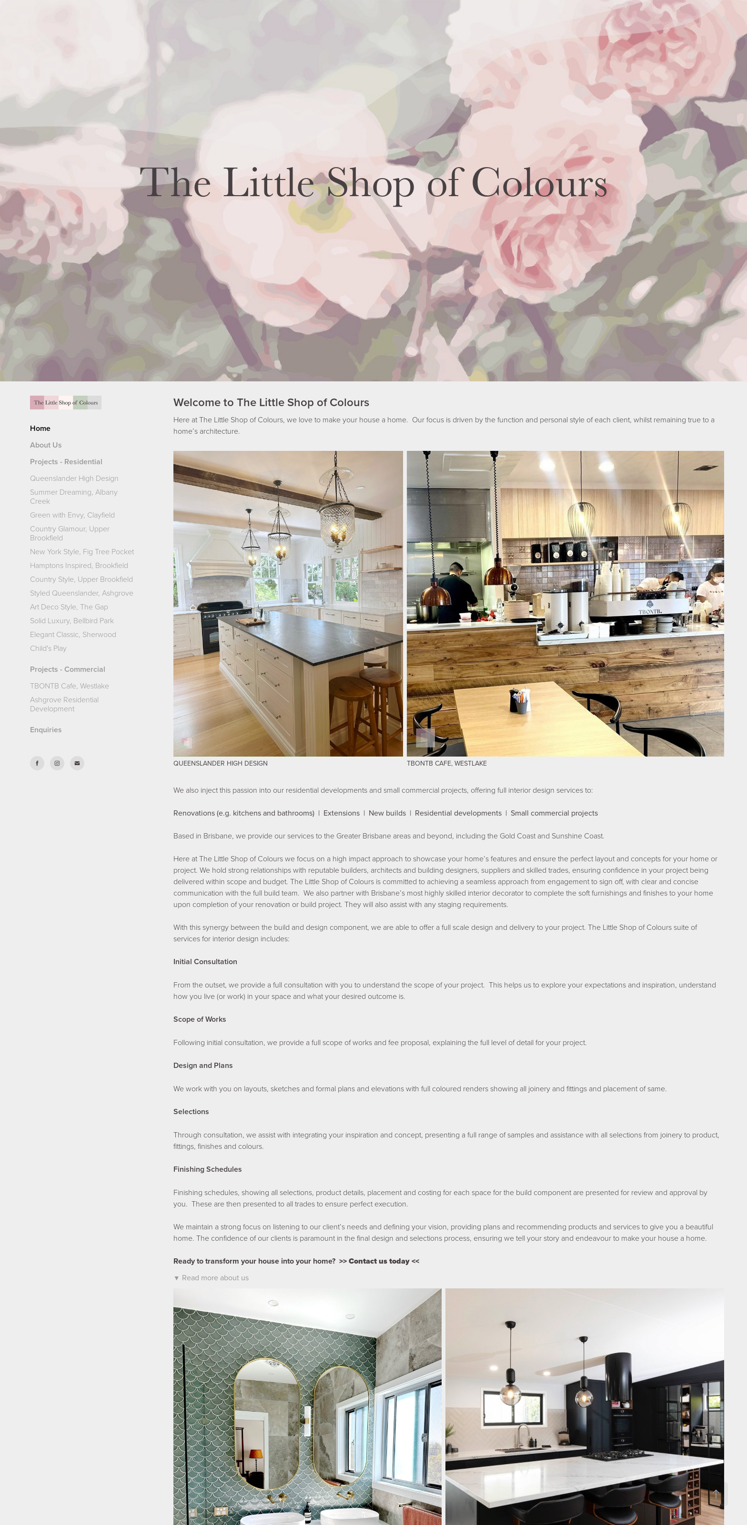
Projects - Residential (66, 461)
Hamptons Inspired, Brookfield (79, 565)
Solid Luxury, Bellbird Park (72, 620)
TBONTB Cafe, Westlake (69, 685)
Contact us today (379, 1261)
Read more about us (215, 1277)
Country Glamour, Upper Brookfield (70, 533)
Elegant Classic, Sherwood (73, 634)
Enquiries (46, 729)
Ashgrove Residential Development (64, 704)
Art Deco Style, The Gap (69, 606)
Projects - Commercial (67, 669)
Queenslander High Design (74, 478)
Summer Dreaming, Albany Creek (74, 496)
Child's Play (48, 648)
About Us (46, 444)
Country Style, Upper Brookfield (81, 579)
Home (40, 428)
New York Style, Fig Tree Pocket (82, 551)
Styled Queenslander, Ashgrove (81, 593)
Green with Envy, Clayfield (72, 514)
